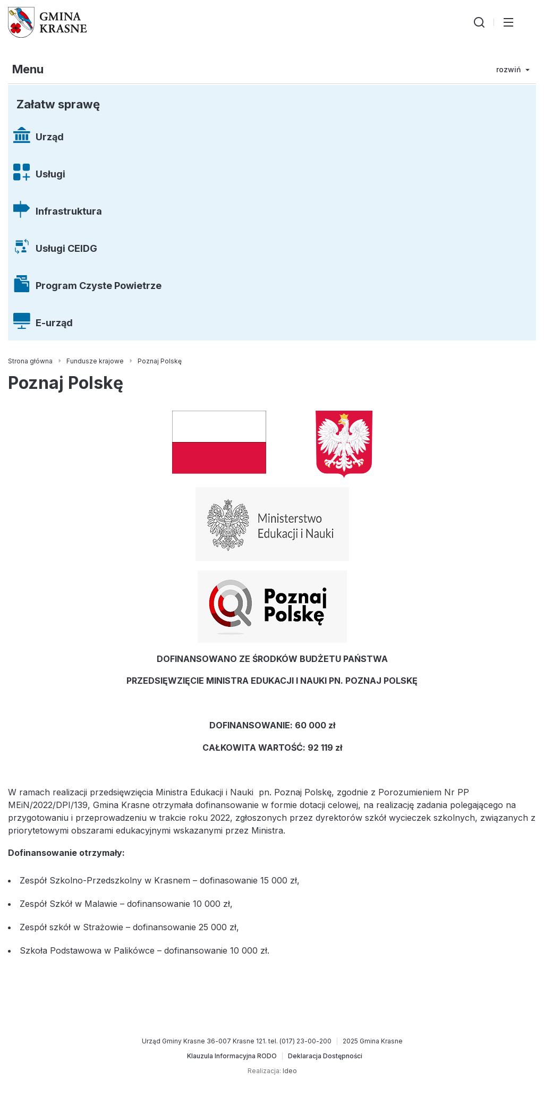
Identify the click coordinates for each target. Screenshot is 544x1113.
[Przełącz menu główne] (508, 22)
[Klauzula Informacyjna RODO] (232, 1056)
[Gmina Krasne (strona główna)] (47, 22)
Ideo (290, 1071)
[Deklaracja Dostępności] (325, 1056)
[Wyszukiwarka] (479, 22)
